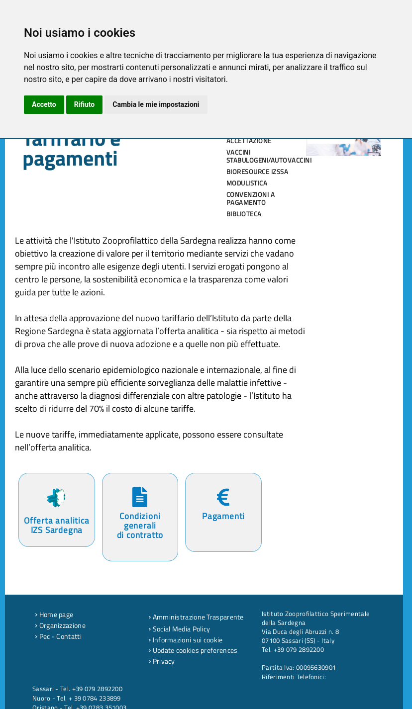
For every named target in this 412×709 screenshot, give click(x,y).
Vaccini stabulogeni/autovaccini (262, 156)
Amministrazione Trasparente (196, 617)
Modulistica (247, 183)
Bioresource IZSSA (257, 172)
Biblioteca (244, 214)
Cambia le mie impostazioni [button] (155, 104)
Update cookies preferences (192, 650)
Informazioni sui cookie (185, 640)
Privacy (161, 661)
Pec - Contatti (58, 636)
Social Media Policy (179, 629)
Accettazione (249, 141)
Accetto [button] (44, 104)
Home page (54, 615)
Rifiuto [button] (84, 104)
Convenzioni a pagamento (250, 198)
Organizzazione (60, 625)
